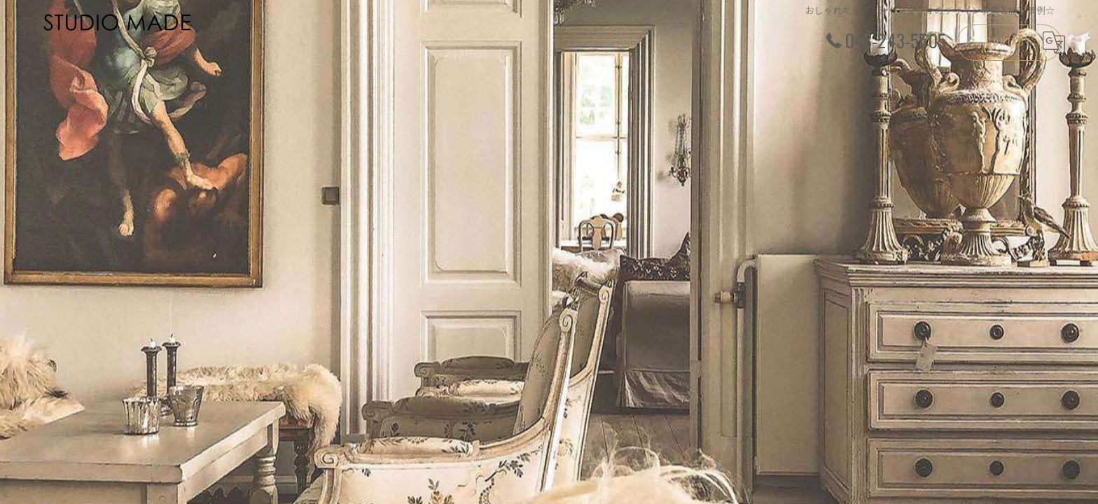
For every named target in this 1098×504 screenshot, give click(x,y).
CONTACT (1008, 41)
